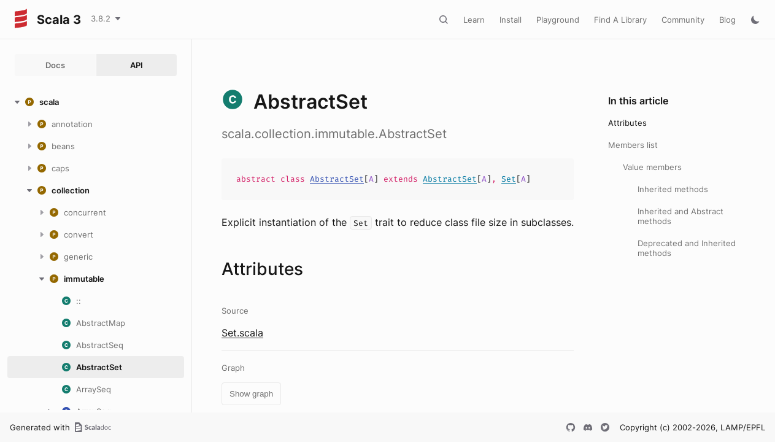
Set (508, 179)
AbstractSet (337, 179)
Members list (633, 145)
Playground (557, 20)
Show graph (251, 393)
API (136, 65)
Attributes (627, 123)
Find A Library (620, 20)
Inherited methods (673, 189)
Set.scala (242, 333)
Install (510, 20)
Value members (652, 167)
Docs (55, 65)
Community (682, 20)
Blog (727, 20)
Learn (474, 20)
